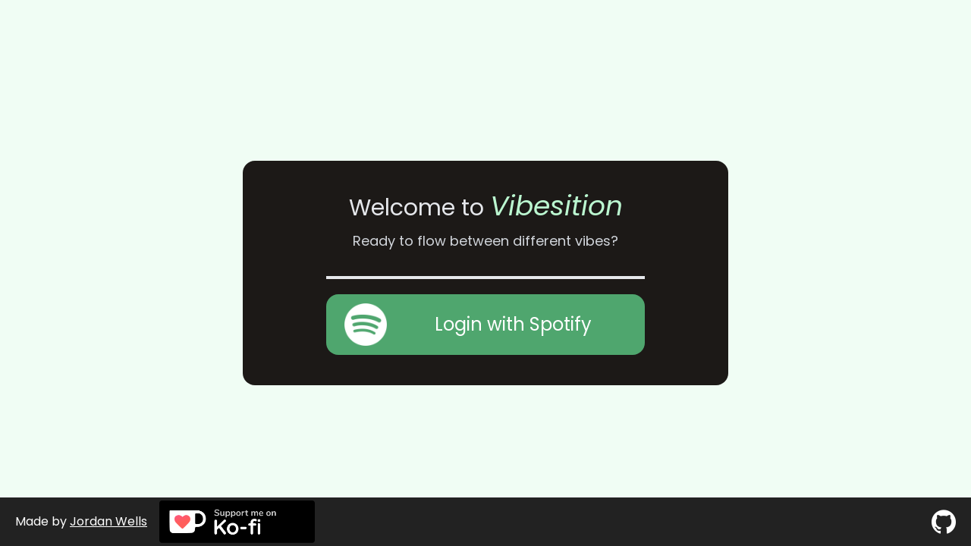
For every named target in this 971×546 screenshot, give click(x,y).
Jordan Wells (108, 521)
